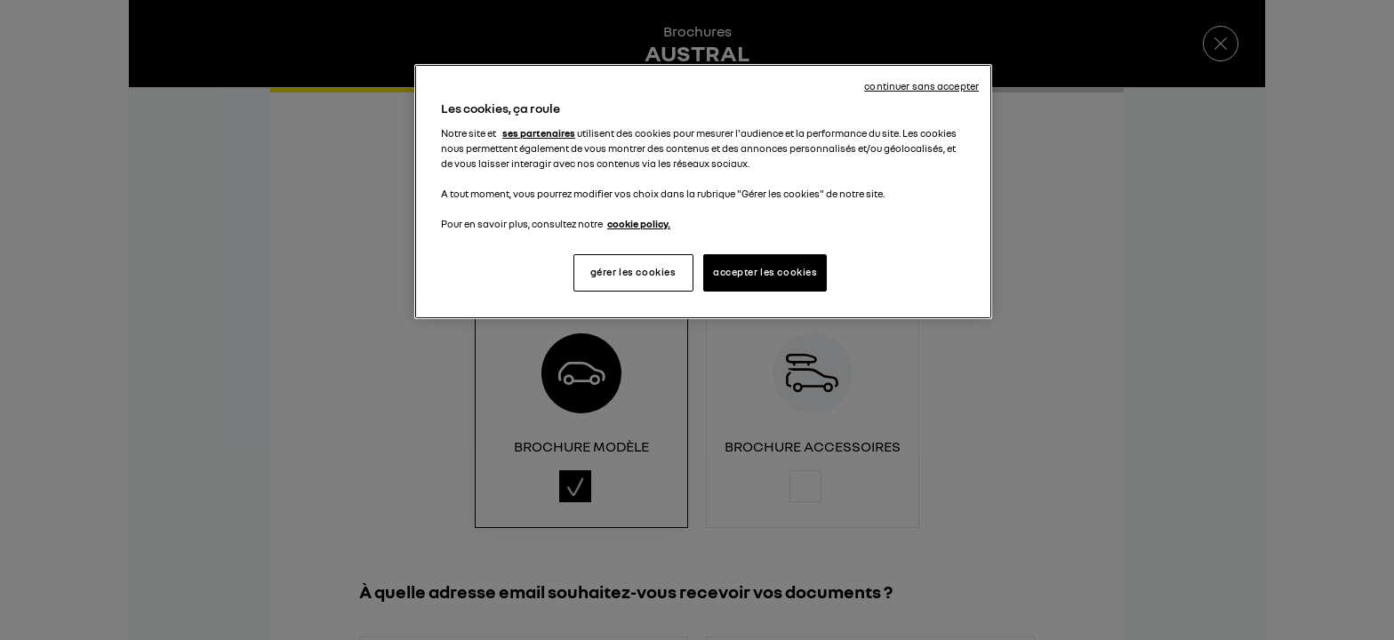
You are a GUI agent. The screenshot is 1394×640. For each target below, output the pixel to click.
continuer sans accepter (921, 86)
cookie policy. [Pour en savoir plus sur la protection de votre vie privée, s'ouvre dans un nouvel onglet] (638, 224)
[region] (703, 191)
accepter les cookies (765, 272)
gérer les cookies (633, 272)
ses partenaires (538, 133)
